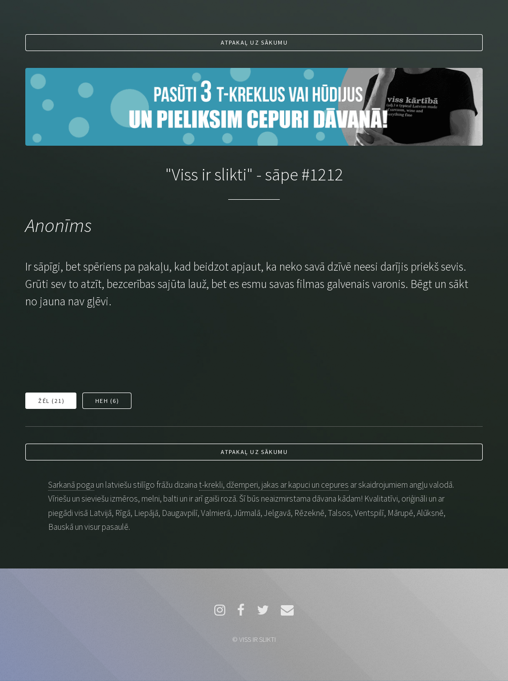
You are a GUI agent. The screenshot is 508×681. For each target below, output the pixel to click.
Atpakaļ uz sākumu (254, 42)
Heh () (107, 400)
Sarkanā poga (71, 484)
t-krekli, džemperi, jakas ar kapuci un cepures (274, 484)
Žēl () (51, 400)
